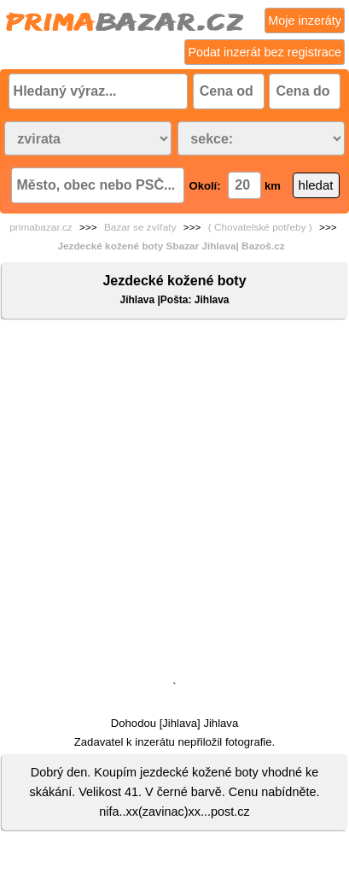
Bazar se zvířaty (140, 227)
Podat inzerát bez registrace (264, 52)
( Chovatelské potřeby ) (260, 227)
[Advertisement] (174, 503)
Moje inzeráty (304, 20)
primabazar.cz (40, 227)
